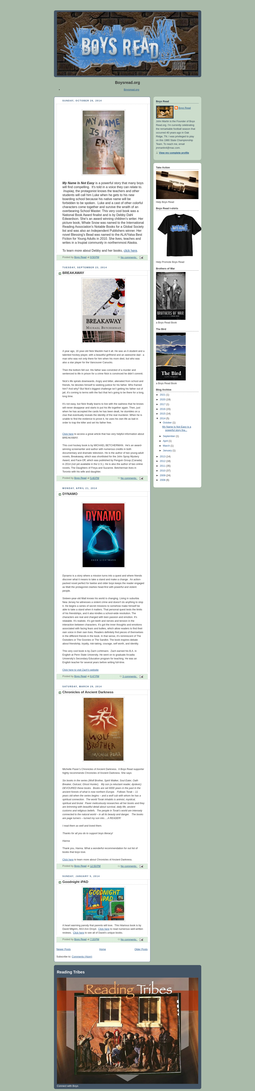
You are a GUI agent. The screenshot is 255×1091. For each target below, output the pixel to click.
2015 (163, 413)
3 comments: (130, 676)
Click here (68, 434)
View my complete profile (174, 152)
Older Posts (141, 949)
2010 (163, 470)
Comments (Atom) (82, 956)
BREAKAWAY (73, 273)
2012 (163, 461)
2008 (163, 480)
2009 (163, 475)
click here (130, 250)
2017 (163, 404)
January (167, 450)
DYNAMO (70, 494)
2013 (163, 456)
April (166, 441)
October (167, 422)
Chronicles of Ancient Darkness (88, 692)
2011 (163, 465)
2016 (163, 409)
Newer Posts (64, 949)
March (167, 445)
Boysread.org (131, 89)
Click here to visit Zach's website (81, 670)
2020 (163, 399)
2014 (163, 418)
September (169, 436)
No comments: (129, 257)
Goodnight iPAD (75, 882)
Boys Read (185, 108)
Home (102, 949)
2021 (163, 394)
